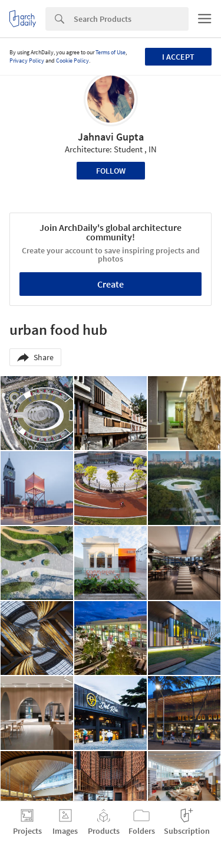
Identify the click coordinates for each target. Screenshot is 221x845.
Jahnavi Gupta (111, 136)
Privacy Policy (26, 60)
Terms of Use (110, 52)
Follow (111, 170)
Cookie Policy (72, 60)
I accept (178, 56)
